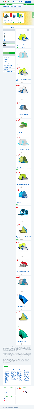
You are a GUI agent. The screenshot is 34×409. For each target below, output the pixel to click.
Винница (26, 359)
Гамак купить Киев (6, 59)
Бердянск (28, 361)
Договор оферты (16, 407)
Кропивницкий (22, 360)
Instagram (5, 400)
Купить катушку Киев (6, 63)
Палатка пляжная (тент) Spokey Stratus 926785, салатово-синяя (20, 20)
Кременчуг (7, 361)
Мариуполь (23, 359)
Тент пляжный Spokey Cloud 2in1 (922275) (21, 306)
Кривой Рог (17, 359)
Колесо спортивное (13, 371)
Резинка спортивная (19, 380)
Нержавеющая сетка (7, 380)
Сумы (14, 360)
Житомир (12, 360)
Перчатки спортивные (6, 57)
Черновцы (4, 361)
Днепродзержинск (26, 360)
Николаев (20, 359)
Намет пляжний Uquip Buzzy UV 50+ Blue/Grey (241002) (6, 20)
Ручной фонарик (26, 377)
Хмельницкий (16, 360)
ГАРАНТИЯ (5, 392)
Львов (12, 359)
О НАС (11, 392)
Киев (3, 359)
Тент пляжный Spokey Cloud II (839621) (21, 341)
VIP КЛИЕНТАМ (12, 390)
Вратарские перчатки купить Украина (8, 71)
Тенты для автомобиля (8, 38)
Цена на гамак (5, 61)
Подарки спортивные (26, 376)
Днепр (10, 359)
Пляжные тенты (7, 34)
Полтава (4, 360)
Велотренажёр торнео (26, 380)
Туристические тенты (8, 32)
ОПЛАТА (5, 390)
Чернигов (6, 360)
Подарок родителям (6, 69)
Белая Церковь (17, 361)
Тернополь (14, 361)
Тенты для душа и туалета (9, 40)
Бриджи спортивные (13, 375)
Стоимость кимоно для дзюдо (7, 67)
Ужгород (4, 362)
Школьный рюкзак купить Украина (8, 65)
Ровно (19, 360)
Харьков (5, 359)
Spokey (4, 44)
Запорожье (14, 359)
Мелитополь (22, 361)
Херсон (28, 359)
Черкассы (9, 360)
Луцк (20, 361)
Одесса (8, 359)
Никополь (26, 361)
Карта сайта (12, 407)
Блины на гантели (7, 375)
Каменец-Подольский (8, 362)
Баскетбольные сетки (13, 372)
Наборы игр (12, 369)
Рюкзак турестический (13, 370)
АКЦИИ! (17, 1)
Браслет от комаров (19, 379)
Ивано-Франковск (10, 361)
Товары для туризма (19, 369)
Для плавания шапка (26, 371)
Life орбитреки (19, 370)
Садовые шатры (7, 36)
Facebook (5, 398)
